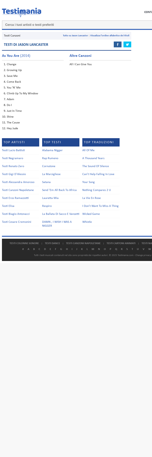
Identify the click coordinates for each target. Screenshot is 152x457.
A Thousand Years (93, 158)
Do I (9, 105)
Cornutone (48, 166)
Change (11, 64)
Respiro (47, 206)
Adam (10, 99)
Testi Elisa (8, 206)
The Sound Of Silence (95, 166)
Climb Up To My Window (22, 93)
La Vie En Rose (91, 198)
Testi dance (52, 243)
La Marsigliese (51, 174)
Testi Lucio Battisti (13, 150)
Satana (46, 182)
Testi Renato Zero (13, 166)
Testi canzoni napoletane (83, 243)
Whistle (87, 222)
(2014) (16, 56)
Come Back (14, 81)
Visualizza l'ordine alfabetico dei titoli (109, 35)
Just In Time (14, 111)
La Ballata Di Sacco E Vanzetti (60, 214)
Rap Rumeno (50, 158)
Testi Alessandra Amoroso (18, 182)
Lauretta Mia (50, 198)
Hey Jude (12, 128)
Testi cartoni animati (121, 243)
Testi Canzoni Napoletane (18, 190)
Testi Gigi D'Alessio (14, 174)
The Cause (13, 122)
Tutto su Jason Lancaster (75, 35)
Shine (10, 116)
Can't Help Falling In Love (98, 174)
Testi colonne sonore (24, 243)
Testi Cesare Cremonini (16, 222)
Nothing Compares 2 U (96, 190)
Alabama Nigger (52, 150)
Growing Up (14, 70)
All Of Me (88, 150)
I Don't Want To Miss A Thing (100, 206)
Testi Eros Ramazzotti (15, 198)
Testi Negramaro (12, 158)
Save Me (12, 76)
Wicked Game (91, 214)
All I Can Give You (80, 64)
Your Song (88, 182)
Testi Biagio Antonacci (16, 214)
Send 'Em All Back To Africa (59, 190)
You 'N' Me (14, 87)
